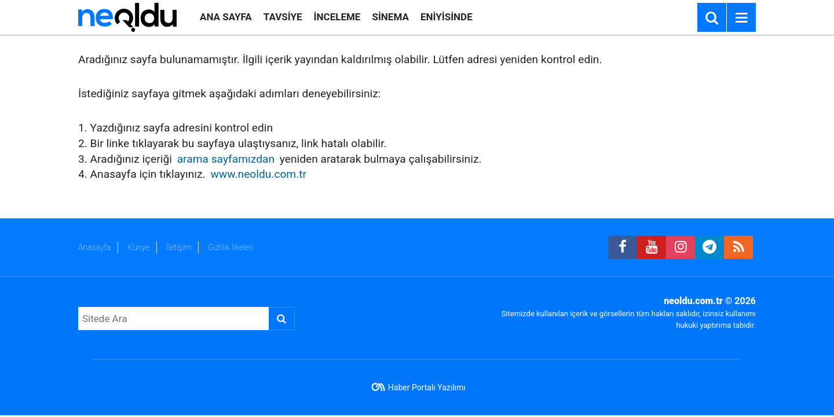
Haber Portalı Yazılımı (427, 387)
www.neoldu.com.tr (258, 174)
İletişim (178, 247)
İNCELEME (337, 17)
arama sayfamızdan (226, 159)
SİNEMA (390, 17)
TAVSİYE (283, 17)
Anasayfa (94, 247)
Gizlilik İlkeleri (230, 247)
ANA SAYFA (226, 17)
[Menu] (741, 18)
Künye (138, 247)
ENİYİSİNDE (446, 17)
